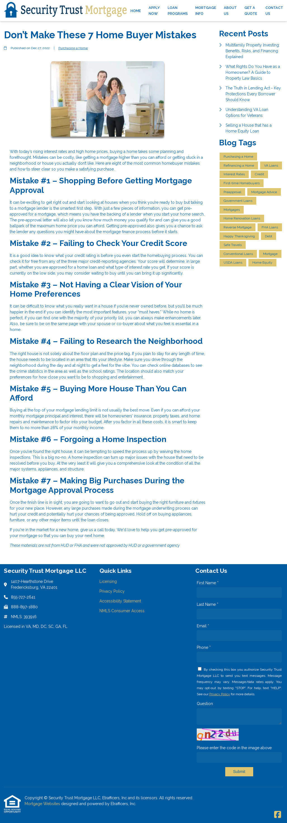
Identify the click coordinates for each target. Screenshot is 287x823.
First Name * (208, 583)
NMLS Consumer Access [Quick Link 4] (121, 611)
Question (205, 703)
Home (136, 11)
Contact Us (274, 11)
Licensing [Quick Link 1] (108, 581)
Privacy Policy (219, 694)
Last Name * (207, 604)
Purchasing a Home (73, 48)
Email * (203, 626)
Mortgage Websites (43, 803)
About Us (230, 11)
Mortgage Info (205, 11)
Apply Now (154, 11)
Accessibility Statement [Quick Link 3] (120, 601)
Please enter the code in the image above (234, 748)
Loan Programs (178, 11)
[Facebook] (277, 815)
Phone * (204, 647)
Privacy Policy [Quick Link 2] (112, 591)
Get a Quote (251, 11)
